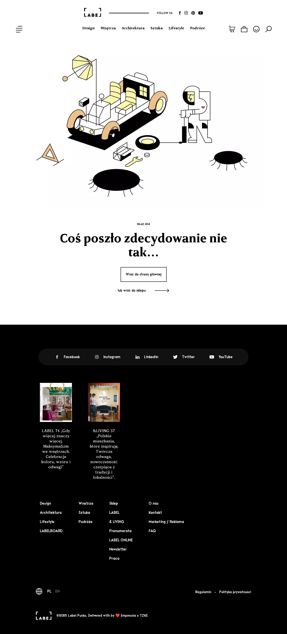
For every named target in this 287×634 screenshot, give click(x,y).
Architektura (133, 28)
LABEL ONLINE (121, 540)
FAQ (152, 531)
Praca (114, 558)
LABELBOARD (51, 531)
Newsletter (118, 549)
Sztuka (156, 28)
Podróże (197, 28)
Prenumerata (120, 531)
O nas (153, 503)
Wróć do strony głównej (143, 274)
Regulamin (203, 592)
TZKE (144, 616)
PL (49, 591)
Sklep (113, 503)
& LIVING (116, 522)
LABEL (114, 512)
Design (88, 28)
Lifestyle (176, 28)
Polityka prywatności (235, 592)
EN (57, 591)
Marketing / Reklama (166, 522)
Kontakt (155, 512)
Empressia (128, 616)
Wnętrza (108, 28)
